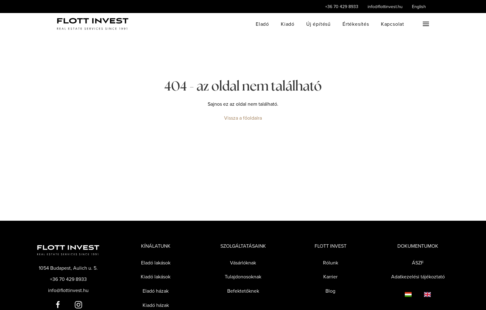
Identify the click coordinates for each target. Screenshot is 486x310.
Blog (330, 290)
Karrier (330, 276)
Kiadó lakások (155, 276)
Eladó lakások (155, 262)
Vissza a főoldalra (243, 117)
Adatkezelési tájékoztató (418, 276)
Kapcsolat (392, 23)
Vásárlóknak (243, 262)
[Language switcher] (402, 294)
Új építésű (318, 23)
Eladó (262, 23)
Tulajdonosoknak (243, 276)
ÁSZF (418, 262)
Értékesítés (355, 23)
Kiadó (287, 23)
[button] (426, 24)
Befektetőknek (243, 290)
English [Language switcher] (419, 6)
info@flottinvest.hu (385, 6)
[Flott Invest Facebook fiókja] (58, 304)
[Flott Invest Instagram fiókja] (78, 304)
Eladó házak (156, 290)
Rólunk (330, 262)
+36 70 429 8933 (341, 6)
